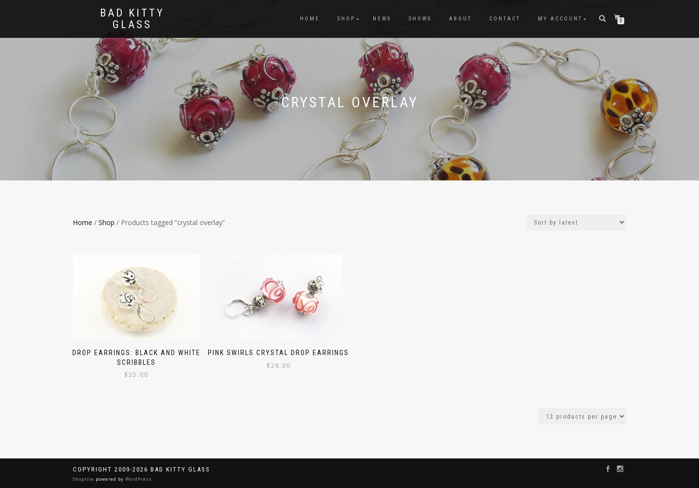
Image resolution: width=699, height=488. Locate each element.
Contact (504, 19)
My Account (560, 19)
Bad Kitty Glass (132, 19)
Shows (420, 19)
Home (310, 19)
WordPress (138, 479)
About (460, 19)
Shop (346, 19)
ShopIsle (84, 479)
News (382, 19)
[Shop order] (576, 222)
